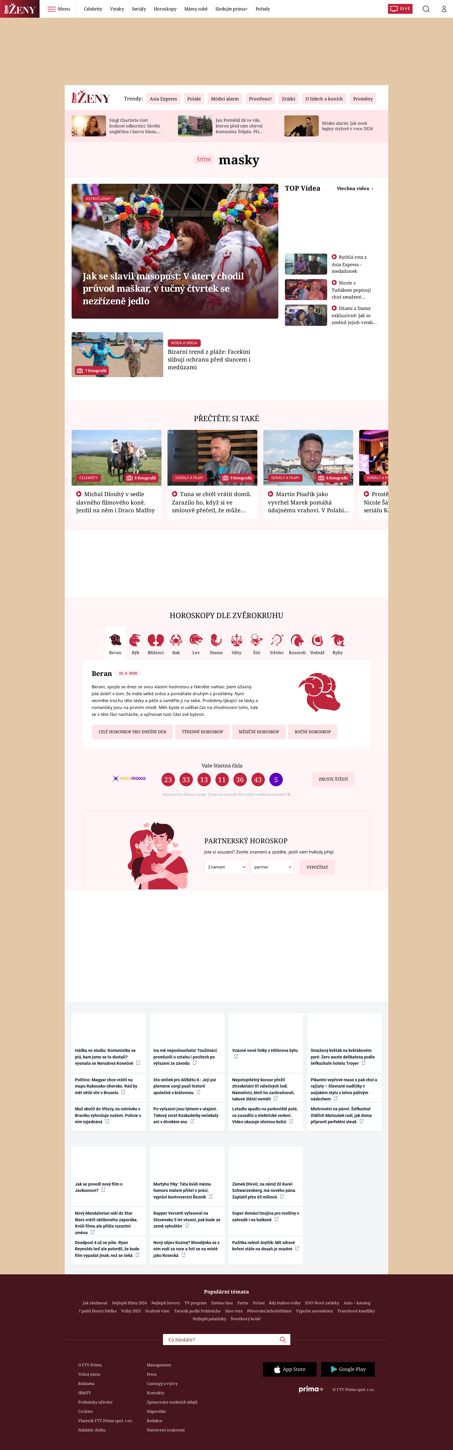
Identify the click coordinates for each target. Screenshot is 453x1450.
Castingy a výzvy (162, 1383)
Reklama (86, 1383)
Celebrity (93, 9)
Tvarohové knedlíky (356, 1311)
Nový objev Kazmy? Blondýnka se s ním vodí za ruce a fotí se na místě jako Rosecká (186, 1249)
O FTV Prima (90, 1365)
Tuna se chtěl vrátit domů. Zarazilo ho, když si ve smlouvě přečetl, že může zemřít (212, 506)
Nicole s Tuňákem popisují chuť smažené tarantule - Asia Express (351, 296)
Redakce (154, 1420)
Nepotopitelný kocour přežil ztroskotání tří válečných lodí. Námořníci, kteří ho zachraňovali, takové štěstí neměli (263, 1089)
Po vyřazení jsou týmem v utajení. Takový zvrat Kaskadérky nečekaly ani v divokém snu (185, 1115)
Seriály (139, 9)
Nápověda (156, 1411)
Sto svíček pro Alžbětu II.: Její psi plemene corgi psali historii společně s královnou (184, 1086)
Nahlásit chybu (91, 1430)
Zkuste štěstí (333, 779)
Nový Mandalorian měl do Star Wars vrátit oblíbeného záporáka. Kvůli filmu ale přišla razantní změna (106, 1223)
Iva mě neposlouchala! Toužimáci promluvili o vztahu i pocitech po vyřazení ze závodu (185, 1057)
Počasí (259, 1303)
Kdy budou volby (285, 1303)
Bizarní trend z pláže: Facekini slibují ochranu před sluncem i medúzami (209, 359)
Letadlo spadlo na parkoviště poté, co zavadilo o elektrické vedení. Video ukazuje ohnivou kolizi (265, 1115)
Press (152, 1374)
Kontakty (155, 1392)
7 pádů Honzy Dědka (97, 1311)
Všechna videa (353, 188)
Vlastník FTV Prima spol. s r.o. (105, 1420)
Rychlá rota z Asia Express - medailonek (349, 264)
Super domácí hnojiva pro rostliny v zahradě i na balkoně (265, 1216)
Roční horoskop (313, 731)
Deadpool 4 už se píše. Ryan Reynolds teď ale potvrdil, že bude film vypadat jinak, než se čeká (107, 1249)
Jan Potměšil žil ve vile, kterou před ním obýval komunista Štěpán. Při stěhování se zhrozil (239, 128)
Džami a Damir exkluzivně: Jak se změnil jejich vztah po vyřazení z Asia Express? (352, 322)
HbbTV (84, 1392)
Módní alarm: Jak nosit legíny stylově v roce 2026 (347, 126)
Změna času (222, 1303)
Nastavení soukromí (166, 1430)
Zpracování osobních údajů (172, 1402)
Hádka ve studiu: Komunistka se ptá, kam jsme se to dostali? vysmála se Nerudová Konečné (107, 1057)
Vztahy (117, 9)
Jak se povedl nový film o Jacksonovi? (99, 1187)
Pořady (263, 9)
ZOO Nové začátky (322, 1303)
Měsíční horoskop (259, 731)
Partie (242, 1303)
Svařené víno (157, 1311)
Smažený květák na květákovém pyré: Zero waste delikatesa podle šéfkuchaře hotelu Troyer (343, 1057)
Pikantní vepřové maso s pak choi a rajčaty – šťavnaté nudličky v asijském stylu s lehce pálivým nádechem (344, 1089)
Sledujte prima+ (231, 9)
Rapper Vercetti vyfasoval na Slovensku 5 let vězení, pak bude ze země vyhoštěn (187, 1219)
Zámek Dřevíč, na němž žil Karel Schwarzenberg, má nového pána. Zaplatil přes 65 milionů (264, 1190)
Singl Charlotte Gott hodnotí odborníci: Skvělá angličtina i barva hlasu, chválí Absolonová (134, 128)
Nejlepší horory (165, 1303)
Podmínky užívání (95, 1402)
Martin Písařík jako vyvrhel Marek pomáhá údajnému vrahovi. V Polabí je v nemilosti (306, 506)
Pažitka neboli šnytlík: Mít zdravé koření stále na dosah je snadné (265, 1245)
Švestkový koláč (246, 1318)
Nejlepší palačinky (209, 1318)
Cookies (85, 1411)
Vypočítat (314, 864)
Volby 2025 (131, 1311)
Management (159, 1365)
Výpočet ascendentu (314, 1311)
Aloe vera (234, 1311)
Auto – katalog (357, 1303)
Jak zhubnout (95, 1303)
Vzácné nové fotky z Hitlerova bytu (265, 1053)
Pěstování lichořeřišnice (269, 1311)
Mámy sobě (196, 9)
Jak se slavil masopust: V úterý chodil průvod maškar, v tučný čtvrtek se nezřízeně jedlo (163, 288)
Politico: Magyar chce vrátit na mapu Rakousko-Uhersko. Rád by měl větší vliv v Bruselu (106, 1086)
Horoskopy (165, 9)
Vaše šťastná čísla (222, 765)
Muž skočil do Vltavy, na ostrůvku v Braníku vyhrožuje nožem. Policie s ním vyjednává (108, 1115)
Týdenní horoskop (202, 731)
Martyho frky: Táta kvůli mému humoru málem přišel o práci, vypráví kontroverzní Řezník (183, 1190)
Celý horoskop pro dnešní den (132, 731)
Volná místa (89, 1374)
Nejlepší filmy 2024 (129, 1303)
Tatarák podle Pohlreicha (197, 1311)
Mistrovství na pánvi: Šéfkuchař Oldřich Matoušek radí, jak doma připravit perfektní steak (341, 1115)
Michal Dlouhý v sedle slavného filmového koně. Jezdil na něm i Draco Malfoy (115, 502)
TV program (196, 1303)
